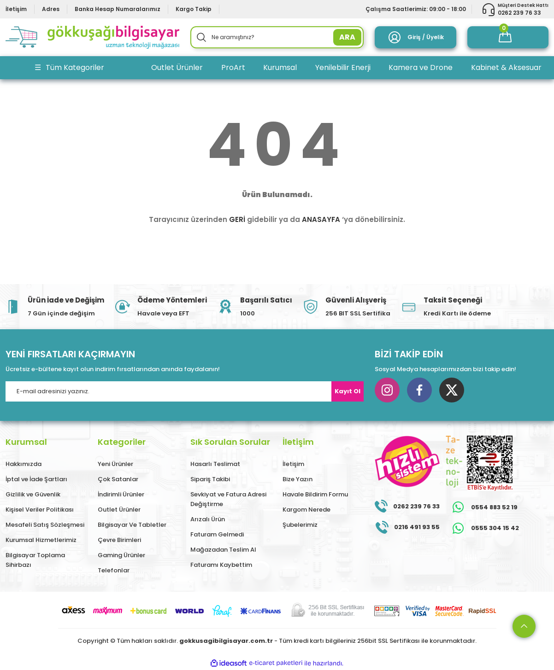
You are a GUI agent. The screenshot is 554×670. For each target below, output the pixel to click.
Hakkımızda (23, 464)
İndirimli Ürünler (121, 494)
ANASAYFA (321, 219)
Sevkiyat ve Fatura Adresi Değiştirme (228, 499)
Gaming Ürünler (121, 555)
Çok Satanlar (118, 479)
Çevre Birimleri (119, 540)
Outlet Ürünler (119, 509)
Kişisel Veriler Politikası (40, 509)
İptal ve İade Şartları (36, 479)
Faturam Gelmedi (217, 534)
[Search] (277, 37)
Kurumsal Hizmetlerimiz (41, 540)
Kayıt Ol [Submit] (347, 391)
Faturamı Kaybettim (221, 564)
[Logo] (92, 37)
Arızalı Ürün (207, 519)
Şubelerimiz (300, 524)
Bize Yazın (297, 479)
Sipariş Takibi (210, 479)
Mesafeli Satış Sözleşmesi (45, 524)
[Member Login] (415, 37)
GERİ (237, 219)
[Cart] (507, 37)
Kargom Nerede (306, 509)
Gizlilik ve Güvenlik (33, 494)
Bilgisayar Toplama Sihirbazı (35, 560)
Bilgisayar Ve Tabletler (132, 524)
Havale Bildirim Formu (315, 494)
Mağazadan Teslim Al (223, 549)
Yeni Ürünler (115, 464)
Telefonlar (114, 570)
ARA (347, 37)
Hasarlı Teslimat (215, 464)
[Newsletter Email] (185, 391)
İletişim (293, 464)
